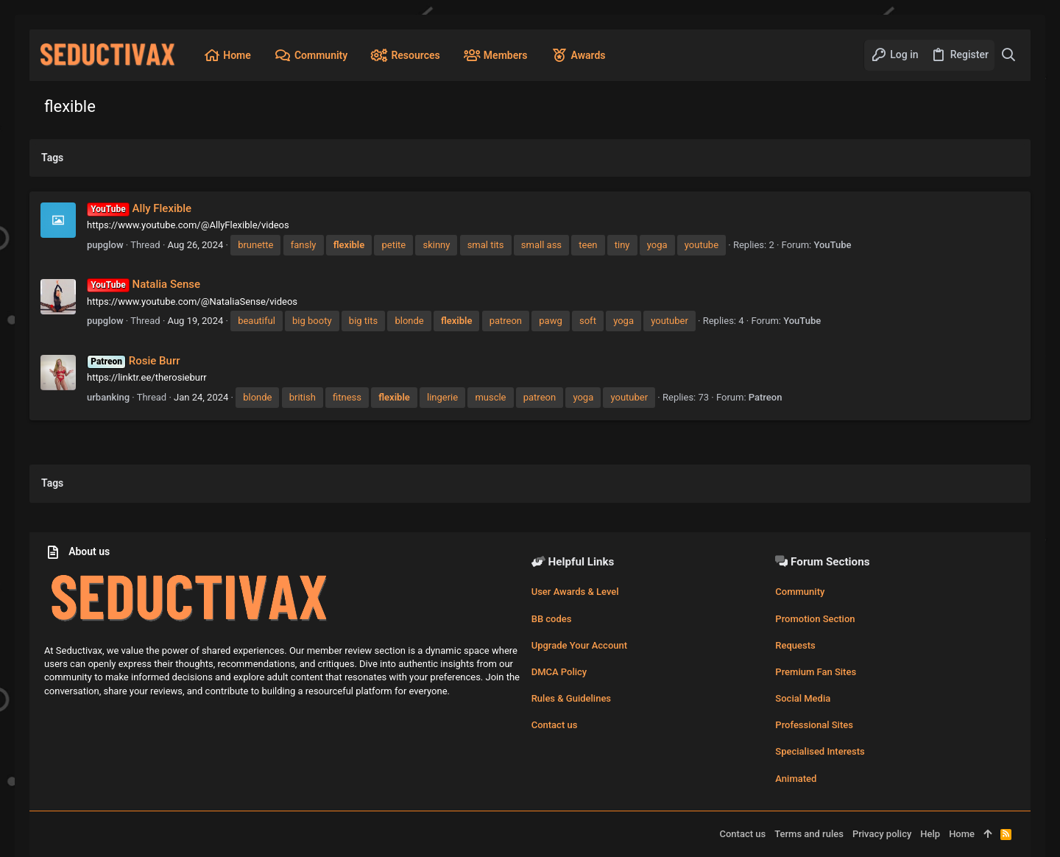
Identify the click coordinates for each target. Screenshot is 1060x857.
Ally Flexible (139, 208)
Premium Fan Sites (815, 671)
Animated (795, 778)
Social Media (802, 698)
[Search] (1008, 55)
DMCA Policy (559, 671)
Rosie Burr (133, 360)
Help (930, 833)
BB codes (551, 618)
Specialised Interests (819, 751)
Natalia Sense (143, 284)
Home (962, 833)
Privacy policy (881, 833)
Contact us (554, 724)
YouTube (832, 244)
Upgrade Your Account (579, 645)
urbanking (108, 397)
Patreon (765, 397)
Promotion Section (815, 618)
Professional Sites (814, 724)
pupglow (105, 244)
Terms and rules (809, 833)
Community (799, 591)
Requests (795, 645)
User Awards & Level (575, 591)
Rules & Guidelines (571, 698)
